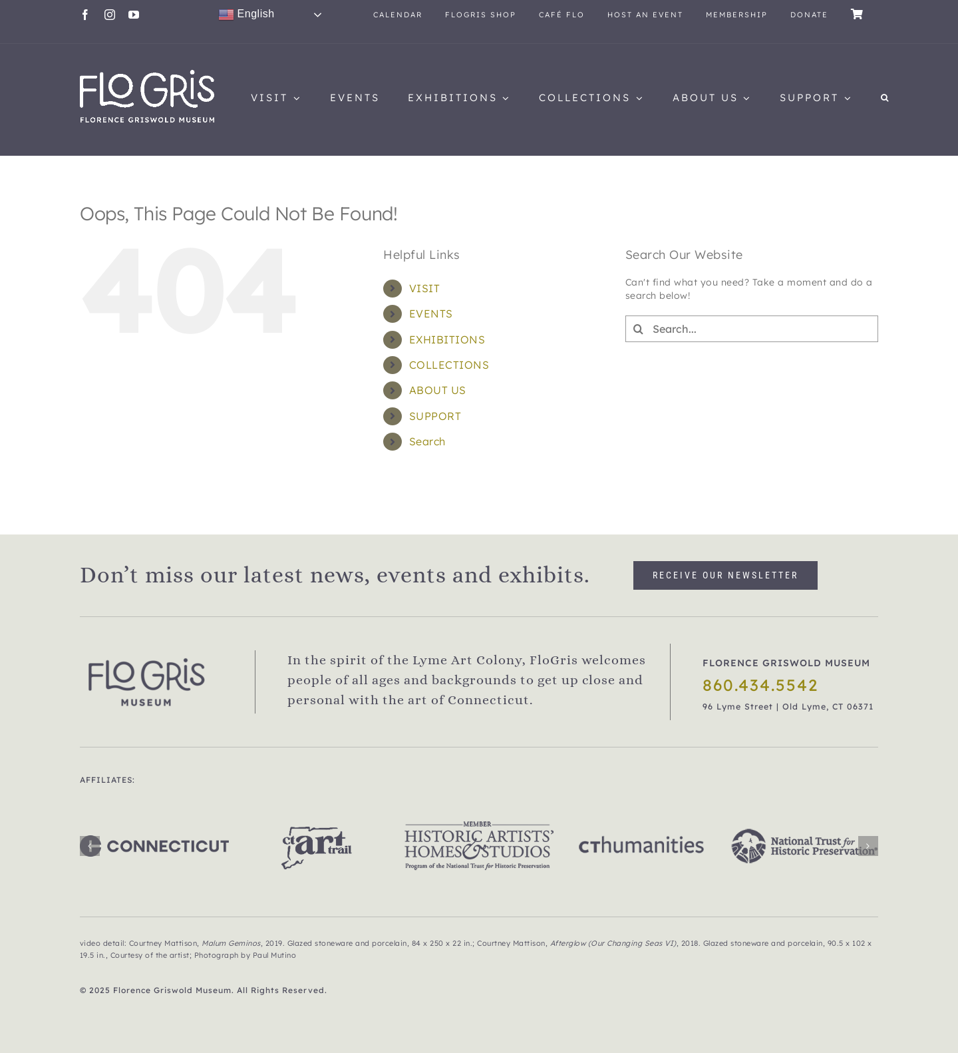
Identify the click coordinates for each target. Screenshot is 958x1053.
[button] (885, 97)
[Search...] (751, 329)
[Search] (638, 329)
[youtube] (134, 14)
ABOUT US (437, 390)
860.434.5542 (760, 685)
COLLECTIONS (449, 364)
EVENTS (431, 313)
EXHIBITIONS (447, 339)
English (246, 15)
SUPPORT (435, 416)
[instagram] (110, 14)
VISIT (424, 288)
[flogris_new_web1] (147, 75)
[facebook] (85, 14)
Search (427, 441)
